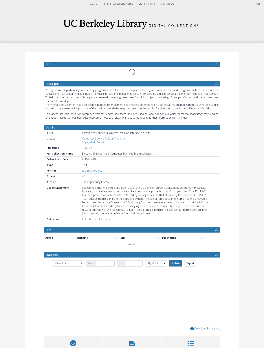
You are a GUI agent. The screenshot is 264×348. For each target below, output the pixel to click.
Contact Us (167, 3)
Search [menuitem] (94, 3)
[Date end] (133, 263)
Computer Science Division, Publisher (104, 138)
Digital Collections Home (118, 3)
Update (175, 263)
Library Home (147, 3)
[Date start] (105, 263)
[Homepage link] (132, 23)
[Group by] (67, 263)
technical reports (92, 170)
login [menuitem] (258, 3)
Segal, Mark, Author (93, 142)
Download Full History (205, 329)
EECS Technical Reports (96, 219)
